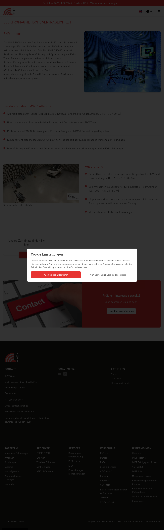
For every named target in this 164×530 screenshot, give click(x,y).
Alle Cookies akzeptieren (56, 274)
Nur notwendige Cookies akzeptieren (108, 274)
